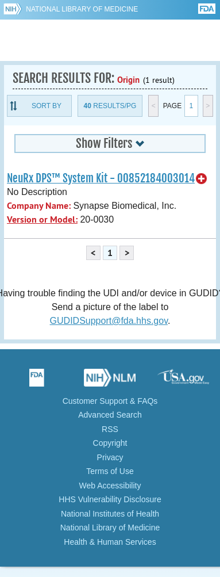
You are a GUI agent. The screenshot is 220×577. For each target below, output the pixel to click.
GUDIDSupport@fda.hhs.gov (109, 321)
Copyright (110, 443)
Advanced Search (110, 414)
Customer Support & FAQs (110, 401)
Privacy (110, 457)
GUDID (110, 40)
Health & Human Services (110, 542)
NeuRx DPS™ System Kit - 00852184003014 (101, 178)
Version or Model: (42, 219)
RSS (110, 429)
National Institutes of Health (110, 513)
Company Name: (39, 206)
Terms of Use (109, 471)
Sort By (46, 106)
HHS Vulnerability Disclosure (110, 499)
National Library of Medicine (82, 9)
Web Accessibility (110, 485)
